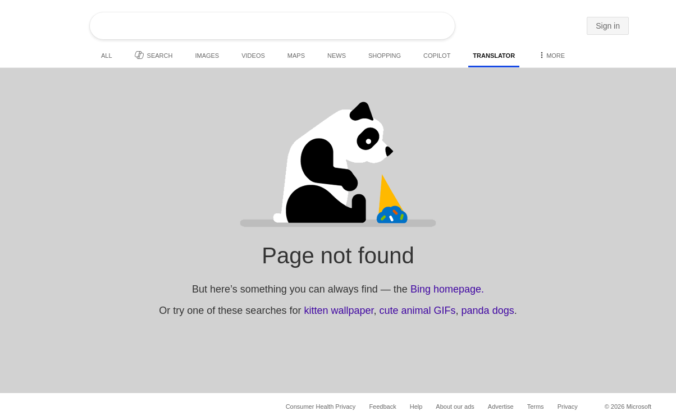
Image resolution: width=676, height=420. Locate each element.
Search (154, 55)
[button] (574, 26)
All (106, 55)
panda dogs (488, 310)
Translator (494, 55)
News (336, 55)
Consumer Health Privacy (321, 406)
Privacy (568, 406)
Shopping (384, 55)
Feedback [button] (382, 406)
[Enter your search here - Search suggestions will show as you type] (240, 25)
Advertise (501, 406)
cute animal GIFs (418, 310)
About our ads (455, 406)
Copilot (436, 55)
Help (416, 406)
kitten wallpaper (338, 310)
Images (207, 55)
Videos (253, 55)
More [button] (551, 55)
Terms (535, 406)
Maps (296, 55)
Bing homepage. (447, 289)
